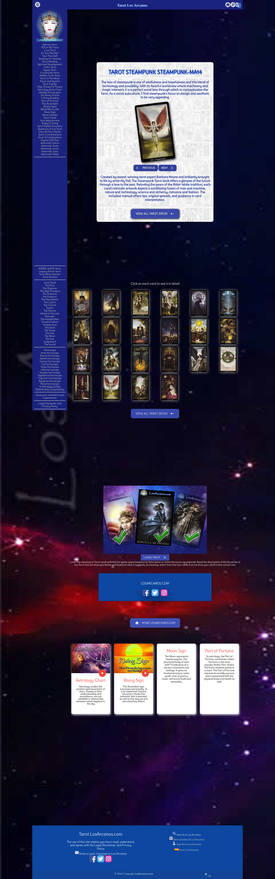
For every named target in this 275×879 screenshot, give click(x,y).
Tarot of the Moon (50, 78)
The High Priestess (50, 291)
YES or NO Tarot (50, 47)
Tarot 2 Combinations (50, 134)
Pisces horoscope (49, 383)
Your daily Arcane (50, 120)
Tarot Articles (50, 277)
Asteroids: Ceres (50, 148)
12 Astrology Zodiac (50, 386)
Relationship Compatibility (50, 389)
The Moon (50, 336)
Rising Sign (134, 680)
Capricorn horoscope (50, 378)
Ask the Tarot (50, 44)
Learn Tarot (155, 557)
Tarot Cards (49, 117)
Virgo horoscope (50, 366)
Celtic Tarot (50, 67)
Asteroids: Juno (49, 151)
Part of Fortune (49, 100)
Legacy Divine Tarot (50, 271)
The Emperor (50, 296)
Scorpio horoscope (49, 372)
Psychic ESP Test (50, 140)
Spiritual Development (50, 64)
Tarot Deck (50, 282)
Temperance (50, 324)
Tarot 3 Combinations (50, 137)
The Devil (50, 327)
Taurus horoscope (50, 355)
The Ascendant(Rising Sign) (50, 105)
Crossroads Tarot (50, 72)
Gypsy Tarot (49, 69)
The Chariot (49, 305)
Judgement (49, 341)
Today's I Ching (50, 123)
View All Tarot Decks (50, 131)
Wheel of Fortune (49, 313)
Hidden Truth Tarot (50, 75)
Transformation (49, 322)
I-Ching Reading (50, 98)
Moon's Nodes (50, 114)
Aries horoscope (50, 352)
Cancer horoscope (50, 361)
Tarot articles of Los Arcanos (186, 839)
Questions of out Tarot (50, 128)
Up (207, 874)
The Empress (50, 293)
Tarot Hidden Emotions (49, 126)
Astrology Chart (91, 680)
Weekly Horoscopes (50, 92)
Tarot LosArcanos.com (100, 834)
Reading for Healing (50, 58)
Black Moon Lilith (50, 109)
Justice (50, 307)
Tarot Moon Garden (50, 274)
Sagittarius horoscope (50, 375)
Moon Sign (50, 112)
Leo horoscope (50, 364)
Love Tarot (50, 50)
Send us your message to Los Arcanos (101, 853)
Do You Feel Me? (50, 53)
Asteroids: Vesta (50, 145)
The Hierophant (49, 299)
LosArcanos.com (144, 873)
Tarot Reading (50, 61)
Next (167, 168)
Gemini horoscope (50, 358)
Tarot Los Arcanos (132, 5)
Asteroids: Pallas (50, 154)
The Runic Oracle (50, 95)
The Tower (50, 330)
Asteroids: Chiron (50, 143)
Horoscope (50, 350)
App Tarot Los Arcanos (186, 844)
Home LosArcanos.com (155, 623)
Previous (145, 168)
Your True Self (50, 55)
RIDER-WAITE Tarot (50, 268)
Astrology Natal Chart (50, 89)
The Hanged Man (50, 319)
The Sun (49, 338)
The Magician (50, 288)
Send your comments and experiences (50, 396)
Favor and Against (50, 81)
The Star (50, 333)
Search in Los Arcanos (186, 834)
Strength (50, 316)
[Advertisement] (50, 211)
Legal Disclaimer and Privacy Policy (49, 405)
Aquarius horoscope (50, 381)
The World (49, 344)
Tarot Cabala (50, 84)
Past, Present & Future (50, 86)
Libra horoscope (50, 369)
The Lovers (50, 302)
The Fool (49, 285)
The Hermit (50, 310)
